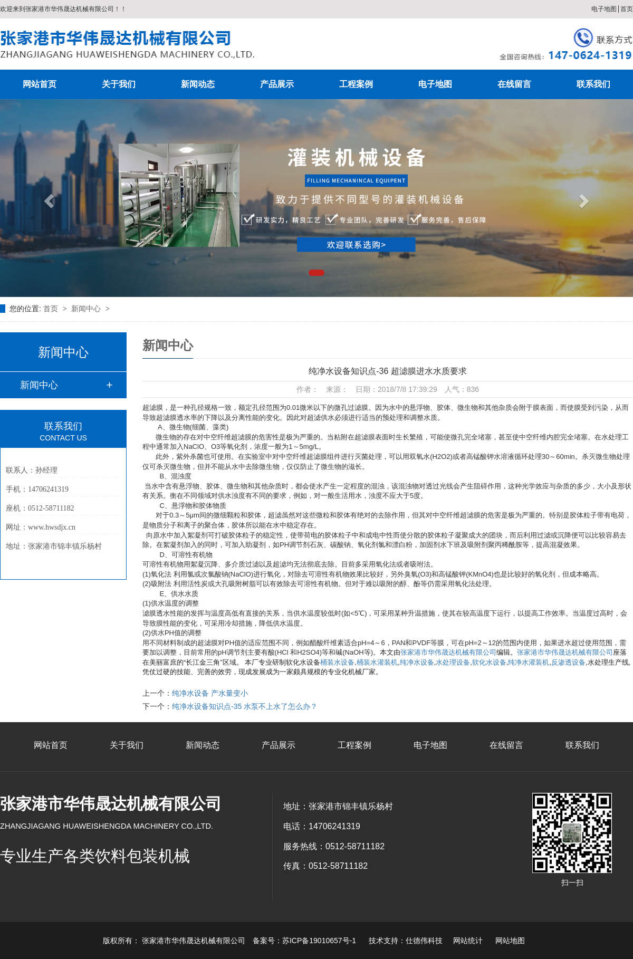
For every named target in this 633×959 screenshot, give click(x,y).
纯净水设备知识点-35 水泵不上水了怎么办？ (245, 706)
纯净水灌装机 (528, 662)
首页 (626, 9)
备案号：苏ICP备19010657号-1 (304, 940)
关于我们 (119, 84)
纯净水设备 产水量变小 (210, 693)
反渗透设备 (568, 662)
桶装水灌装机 (377, 662)
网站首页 (39, 84)
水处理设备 (453, 662)
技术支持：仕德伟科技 (406, 940)
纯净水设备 (417, 662)
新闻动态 (198, 84)
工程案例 (356, 84)
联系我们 (593, 84)
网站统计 (468, 940)
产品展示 (277, 84)
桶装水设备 (337, 662)
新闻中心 (87, 308)
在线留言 (514, 84)
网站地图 (510, 940)
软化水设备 (489, 662)
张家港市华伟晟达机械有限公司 (448, 652)
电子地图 (604, 9)
